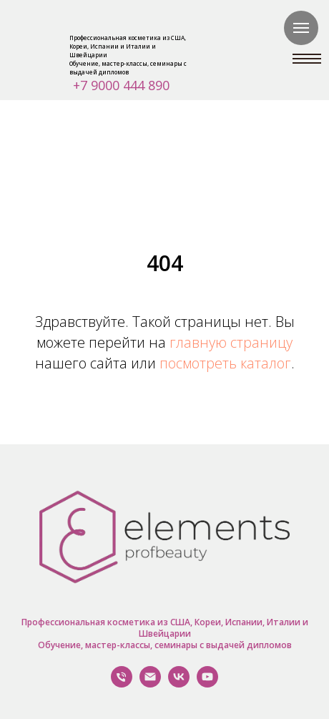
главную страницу (231, 342)
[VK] (179, 684)
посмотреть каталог (225, 363)
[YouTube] (207, 684)
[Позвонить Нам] (121, 684)
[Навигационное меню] (301, 28)
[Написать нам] (150, 684)
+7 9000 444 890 (121, 85)
